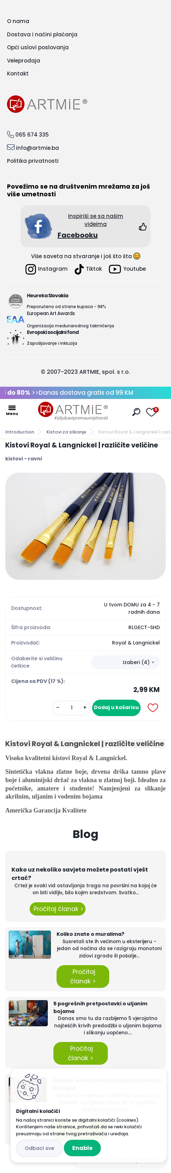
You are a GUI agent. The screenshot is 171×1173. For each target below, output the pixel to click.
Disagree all (39, 1148)
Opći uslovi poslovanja (38, 47)
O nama (18, 21)
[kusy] (71, 708)
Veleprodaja (23, 60)
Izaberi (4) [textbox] (136, 662)
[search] (136, 412)
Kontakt (18, 73)
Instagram (46, 269)
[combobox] (125, 662)
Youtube (127, 269)
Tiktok (88, 269)
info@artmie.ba (37, 148)
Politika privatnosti (33, 161)
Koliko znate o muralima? (91, 934)
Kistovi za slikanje (66, 432)
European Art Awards (51, 313)
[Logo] (73, 411)
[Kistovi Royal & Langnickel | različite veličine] (85, 526)
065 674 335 (32, 134)
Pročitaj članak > (57, 909)
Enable (82, 1148)
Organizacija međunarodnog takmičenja (70, 326)
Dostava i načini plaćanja (42, 34)
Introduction (19, 432)
